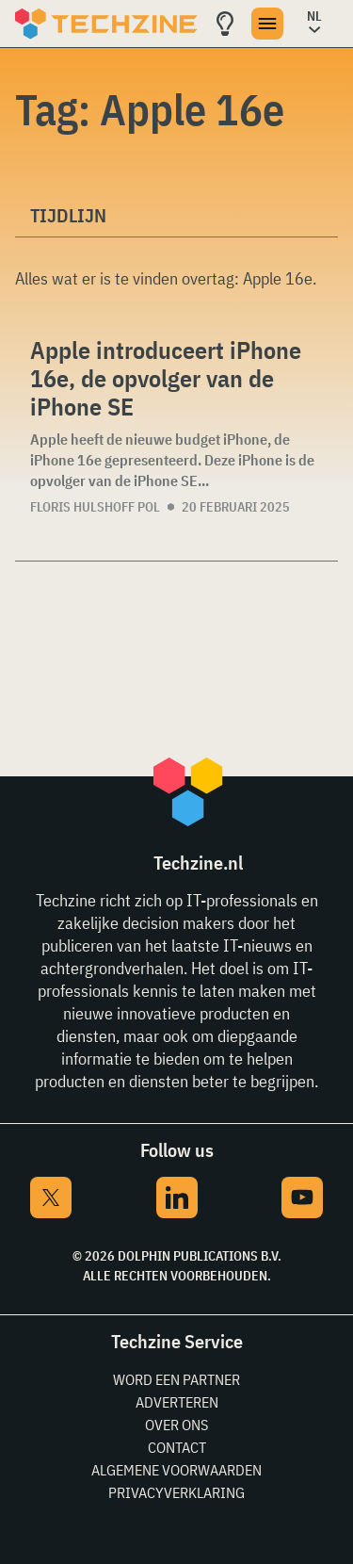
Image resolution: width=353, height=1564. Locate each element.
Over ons (176, 1424)
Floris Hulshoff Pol (95, 506)
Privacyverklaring (176, 1492)
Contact (177, 1447)
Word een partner (176, 1379)
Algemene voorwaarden (176, 1469)
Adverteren (177, 1402)
